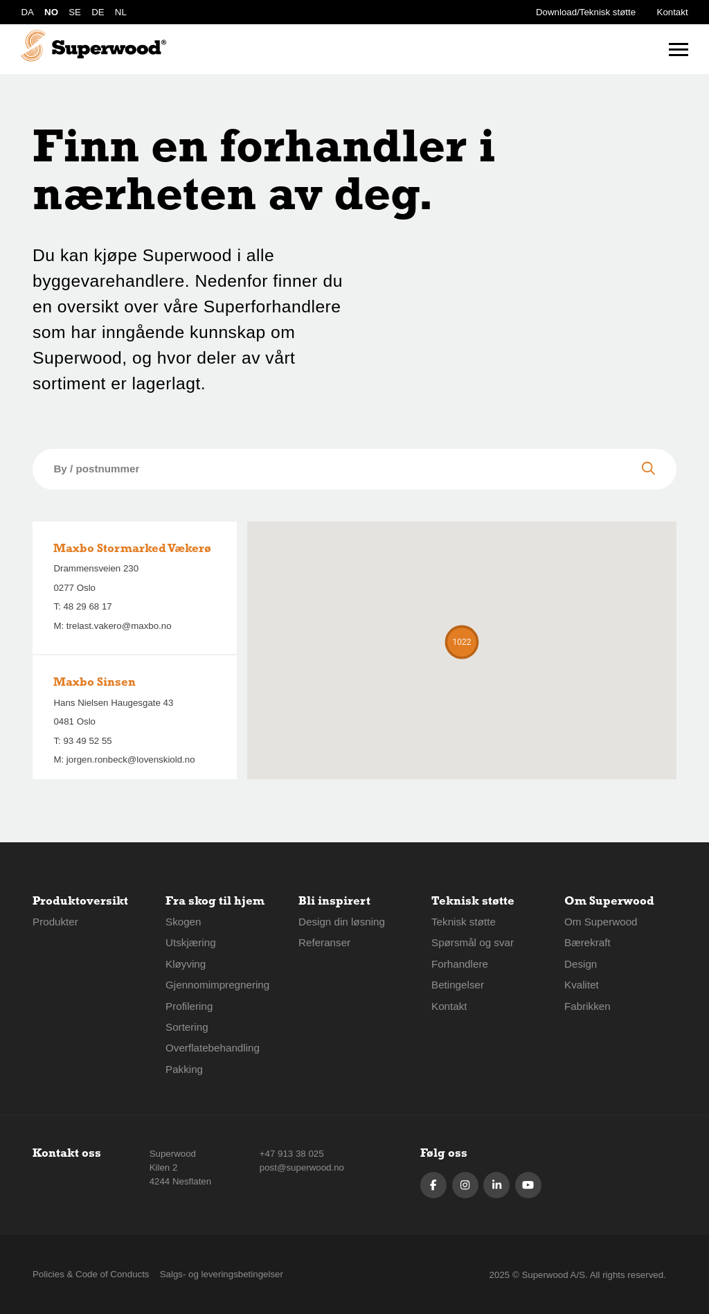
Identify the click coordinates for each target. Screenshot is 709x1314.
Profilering (189, 1006)
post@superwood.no (302, 1167)
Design (580, 964)
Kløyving (185, 964)
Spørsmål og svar (472, 942)
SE (75, 12)
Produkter (55, 921)
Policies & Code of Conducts (91, 1274)
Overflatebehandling (212, 1048)
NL (121, 12)
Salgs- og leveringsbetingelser (221, 1274)
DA (27, 12)
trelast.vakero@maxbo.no (119, 626)
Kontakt (672, 12)
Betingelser (457, 985)
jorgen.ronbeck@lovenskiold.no (130, 759)
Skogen (183, 921)
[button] (462, 642)
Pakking (184, 1069)
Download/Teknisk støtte (586, 12)
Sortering (186, 1027)
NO (51, 12)
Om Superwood (601, 921)
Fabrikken (587, 1006)
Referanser (324, 942)
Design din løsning (341, 921)
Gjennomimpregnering (217, 985)
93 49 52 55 (87, 741)
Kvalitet (581, 985)
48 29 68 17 (87, 606)
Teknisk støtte (463, 921)
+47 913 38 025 (292, 1153)
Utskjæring (190, 942)
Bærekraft (587, 942)
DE (97, 12)
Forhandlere (459, 964)
